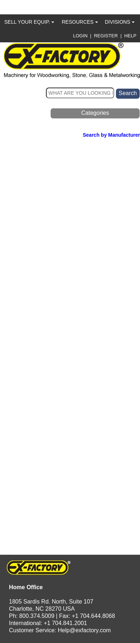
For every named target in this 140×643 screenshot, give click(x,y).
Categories (95, 113)
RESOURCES (80, 22)
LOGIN (80, 35)
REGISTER (106, 35)
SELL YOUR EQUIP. (29, 22)
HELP (130, 35)
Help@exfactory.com (84, 630)
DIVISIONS (120, 22)
